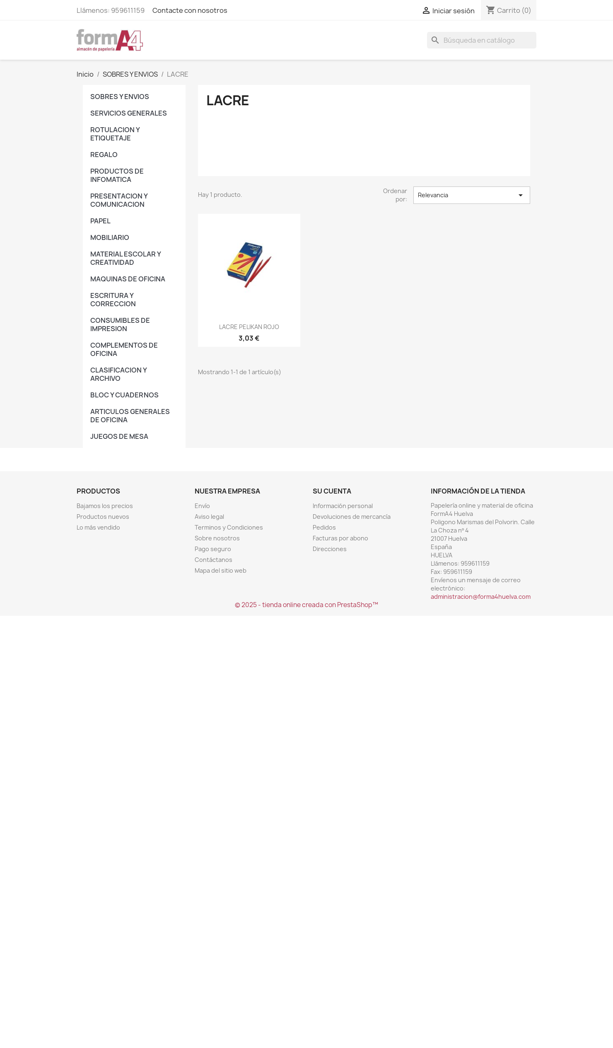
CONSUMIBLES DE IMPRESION (120, 324)
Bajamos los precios (105, 506)
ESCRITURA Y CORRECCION (113, 299)
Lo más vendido (98, 527)
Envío (202, 506)
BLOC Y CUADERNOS (124, 394)
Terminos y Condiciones (229, 527)
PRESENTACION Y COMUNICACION (118, 200)
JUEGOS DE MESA (119, 436)
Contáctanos (213, 560)
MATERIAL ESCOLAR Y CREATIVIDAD (125, 258)
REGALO (104, 154)
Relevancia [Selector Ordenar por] (472, 195)
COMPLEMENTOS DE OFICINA (124, 349)
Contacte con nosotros (189, 10)
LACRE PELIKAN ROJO (249, 327)
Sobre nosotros (217, 538)
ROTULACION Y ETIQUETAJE (115, 134)
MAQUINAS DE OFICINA (127, 278)
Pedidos (324, 527)
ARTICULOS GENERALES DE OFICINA (130, 415)
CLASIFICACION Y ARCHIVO (118, 374)
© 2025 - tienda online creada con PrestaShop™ (306, 604)
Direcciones (330, 549)
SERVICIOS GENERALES (128, 113)
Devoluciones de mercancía (352, 516)
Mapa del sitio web (220, 570)
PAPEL (100, 220)
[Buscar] (481, 40)
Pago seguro (213, 549)
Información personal (343, 506)
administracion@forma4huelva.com (481, 596)
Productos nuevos (103, 516)
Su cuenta (332, 491)
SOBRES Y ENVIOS (119, 96)
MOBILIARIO (109, 237)
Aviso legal (209, 516)
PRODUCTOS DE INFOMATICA (117, 175)
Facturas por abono (340, 538)
